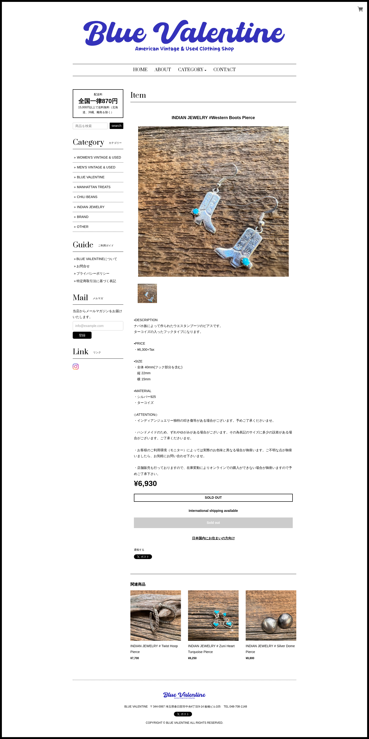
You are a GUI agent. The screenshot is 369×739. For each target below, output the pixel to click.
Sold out (213, 523)
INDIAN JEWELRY (90, 207)
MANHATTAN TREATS (94, 187)
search (116, 126)
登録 (82, 335)
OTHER (82, 227)
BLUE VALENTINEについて (96, 259)
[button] (192, 70)
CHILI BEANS (87, 197)
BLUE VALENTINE (90, 177)
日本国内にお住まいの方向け (213, 538)
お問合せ (83, 266)
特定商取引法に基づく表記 (96, 281)
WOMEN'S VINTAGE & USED (99, 157)
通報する (139, 549)
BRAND (82, 217)
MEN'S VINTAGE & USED (96, 167)
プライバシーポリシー (92, 273)
